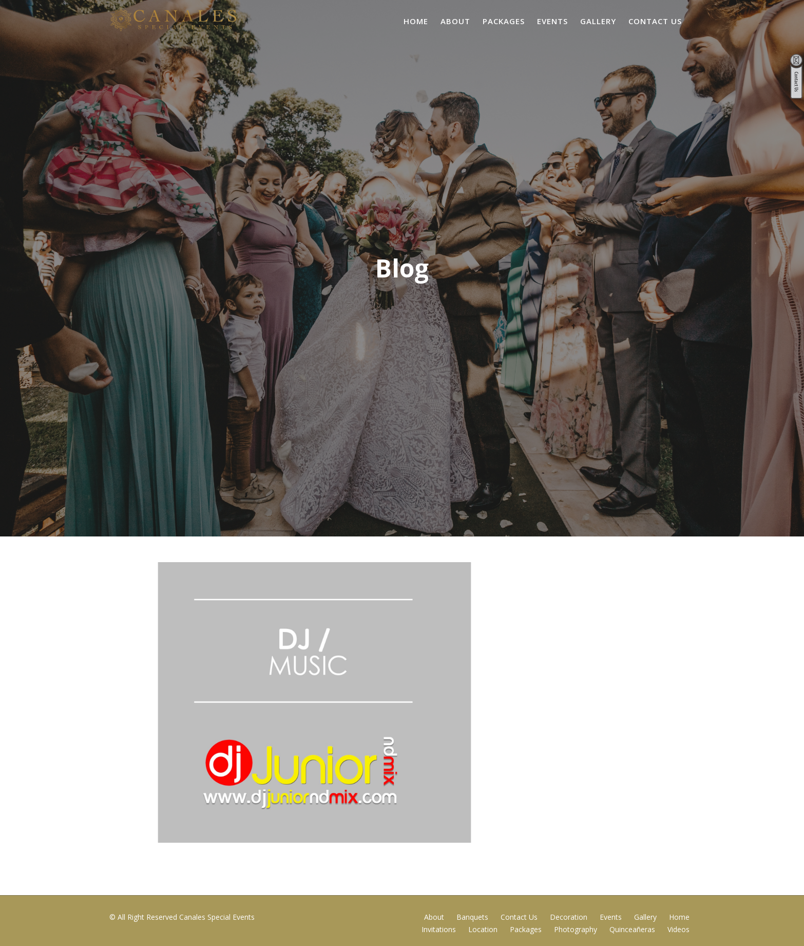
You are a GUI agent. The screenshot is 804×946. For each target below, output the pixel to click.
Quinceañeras (632, 929)
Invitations (439, 929)
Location (482, 929)
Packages (504, 21)
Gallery (598, 21)
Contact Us (655, 21)
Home (416, 21)
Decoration (568, 917)
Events (552, 21)
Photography (575, 929)
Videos (678, 929)
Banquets (472, 917)
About (455, 21)
